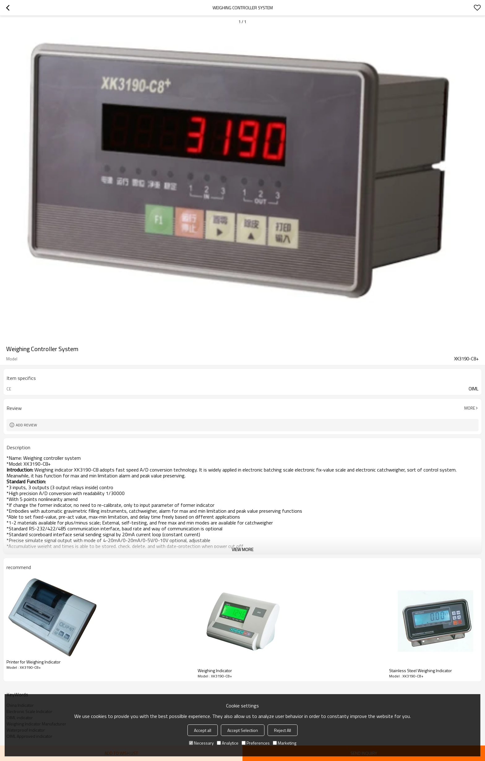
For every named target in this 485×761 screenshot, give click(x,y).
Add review (26, 425)
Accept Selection (242, 730)
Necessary (201, 743)
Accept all (202, 730)
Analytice (227, 743)
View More (242, 549)
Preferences (256, 743)
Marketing (284, 743)
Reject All (282, 730)
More (469, 408)
